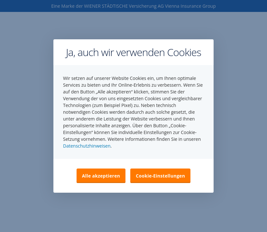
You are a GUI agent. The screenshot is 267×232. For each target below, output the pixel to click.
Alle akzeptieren (101, 176)
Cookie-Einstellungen (160, 176)
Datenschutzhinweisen (87, 146)
